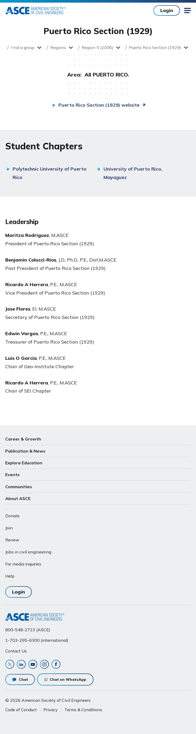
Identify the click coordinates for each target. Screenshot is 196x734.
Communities (18, 486)
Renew (12, 539)
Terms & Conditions (83, 709)
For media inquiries (23, 564)
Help (9, 576)
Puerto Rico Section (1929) (155, 47)
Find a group (22, 47)
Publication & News (25, 451)
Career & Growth (23, 439)
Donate (12, 515)
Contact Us (16, 651)
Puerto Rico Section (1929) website (99, 105)
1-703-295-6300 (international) (36, 640)
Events (12, 474)
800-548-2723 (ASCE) (27, 629)
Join (9, 527)
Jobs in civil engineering (28, 551)
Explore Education (23, 462)
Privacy (50, 709)
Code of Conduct (21, 709)
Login (166, 10)
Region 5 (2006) (97, 47)
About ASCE (17, 498)
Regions (58, 47)
